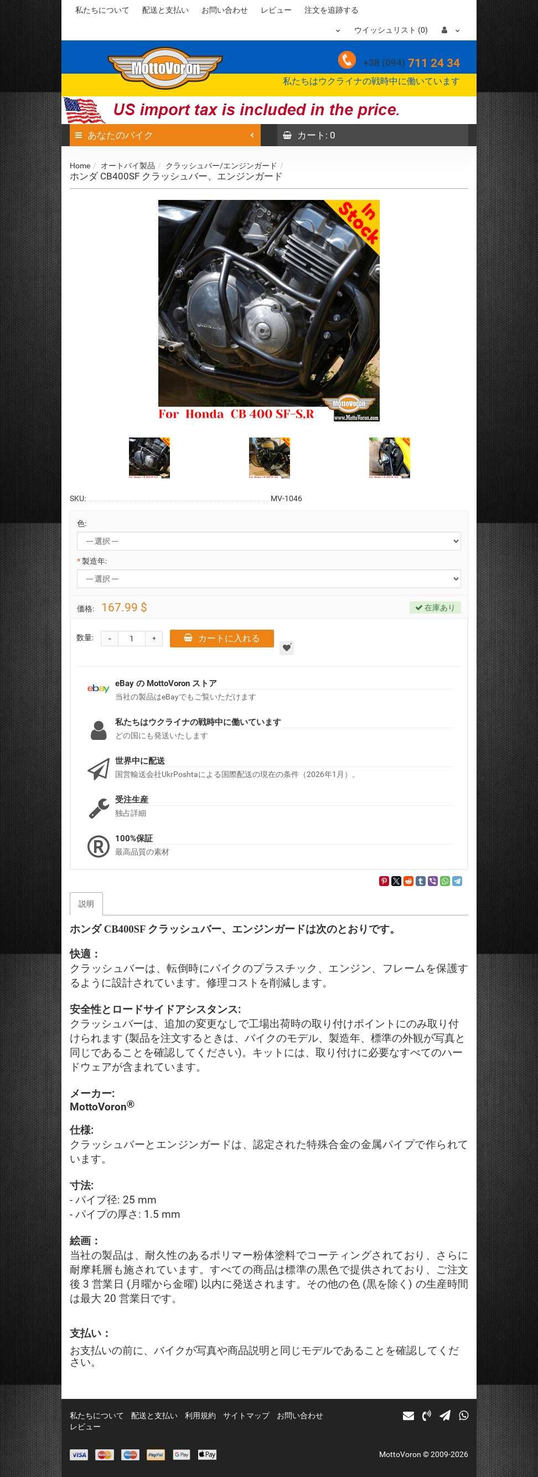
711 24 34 (411, 63)
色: (81, 523)
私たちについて (102, 10)
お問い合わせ (224, 10)
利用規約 (200, 1415)
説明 (86, 903)
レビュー (276, 10)
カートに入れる (222, 638)
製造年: (94, 561)
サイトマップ (246, 1415)
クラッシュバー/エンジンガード (221, 165)
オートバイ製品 (128, 165)
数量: (85, 637)
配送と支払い (165, 10)
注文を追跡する (331, 10)
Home (80, 165)
